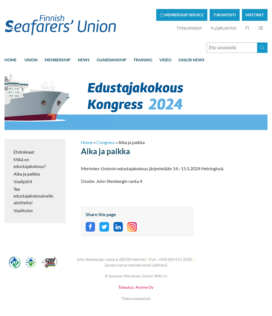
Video (165, 59)
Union (31, 59)
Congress (105, 142)
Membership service (181, 15)
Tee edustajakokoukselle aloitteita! (33, 195)
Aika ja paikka (26, 173)
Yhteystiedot (189, 28)
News (84, 59)
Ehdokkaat (23, 151)
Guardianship (111, 59)
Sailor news (191, 59)
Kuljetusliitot (223, 28)
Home (10, 59)
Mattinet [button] (255, 15)
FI (247, 28)
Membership (58, 59)
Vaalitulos (23, 210)
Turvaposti (224, 15)
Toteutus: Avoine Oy (135, 287)
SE (260, 28)
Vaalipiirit (22, 181)
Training (142, 59)
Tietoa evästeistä (135, 298)
